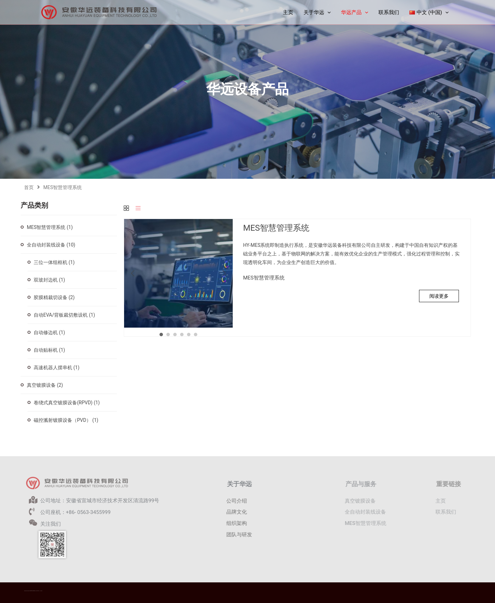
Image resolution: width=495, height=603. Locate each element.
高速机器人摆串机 (56, 367)
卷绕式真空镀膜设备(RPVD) (67, 402)
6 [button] (195, 334)
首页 (29, 187)
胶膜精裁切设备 (54, 297)
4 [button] (182, 334)
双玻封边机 (49, 280)
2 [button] (168, 334)
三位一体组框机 (54, 262)
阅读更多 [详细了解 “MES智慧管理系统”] (439, 296)
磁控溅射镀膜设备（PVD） (66, 420)
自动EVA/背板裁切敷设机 (64, 315)
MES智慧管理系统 (50, 227)
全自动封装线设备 (51, 245)
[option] (178, 273)
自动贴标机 (49, 350)
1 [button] (161, 334)
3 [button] (175, 334)
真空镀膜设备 (45, 385)
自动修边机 (49, 332)
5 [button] (188, 334)
